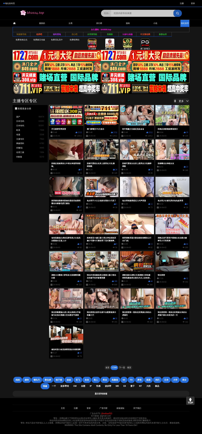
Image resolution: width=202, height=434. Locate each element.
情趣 (45, 386)
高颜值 (115, 380)
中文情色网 (145, 34)
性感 (98, 386)
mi (124, 380)
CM (75, 386)
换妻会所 (163, 34)
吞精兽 (110, 34)
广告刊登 (103, 408)
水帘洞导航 (92, 34)
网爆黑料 (30, 143)
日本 (166, 380)
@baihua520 (106, 413)
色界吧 (39, 34)
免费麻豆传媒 (39, 40)
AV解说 (30, 148)
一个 (54, 386)
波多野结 (64, 386)
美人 (96, 380)
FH (131, 380)
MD (117, 386)
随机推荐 (185, 23)
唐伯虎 (48, 380)
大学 (175, 380)
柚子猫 (59, 380)
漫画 (128, 23)
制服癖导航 (21, 34)
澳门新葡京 (110, 44)
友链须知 (120, 408)
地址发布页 (10, 3)
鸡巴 (157, 380)
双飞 (78, 380)
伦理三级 (30, 152)
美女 (184, 380)
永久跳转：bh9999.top (101, 29)
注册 (182, 3)
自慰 (83, 386)
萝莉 (139, 380)
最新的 (42, 23)
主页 (63, 408)
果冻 (105, 380)
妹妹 (69, 380)
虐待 (27, 380)
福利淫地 (57, 34)
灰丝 (87, 380)
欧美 (30, 130)
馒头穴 (37, 380)
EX (124, 386)
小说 (155, 23)
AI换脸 (30, 157)
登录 (193, 3)
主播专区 (30, 139)
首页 (107, 367)
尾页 (129, 367)
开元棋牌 (92, 44)
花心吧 (74, 34)
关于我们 (137, 408)
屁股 (148, 380)
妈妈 (18, 380)
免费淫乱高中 (57, 40)
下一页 (122, 367)
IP (91, 386)
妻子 (132, 386)
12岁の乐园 (127, 34)
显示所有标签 (101, 393)
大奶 (148, 386)
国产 (30, 117)
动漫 (30, 134)
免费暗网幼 (74, 40)
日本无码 (30, 121)
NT (140, 386)
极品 (157, 386)
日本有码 (30, 125)
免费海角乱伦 (21, 40)
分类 (71, 23)
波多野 (108, 386)
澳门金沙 (127, 44)
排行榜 (99, 23)
